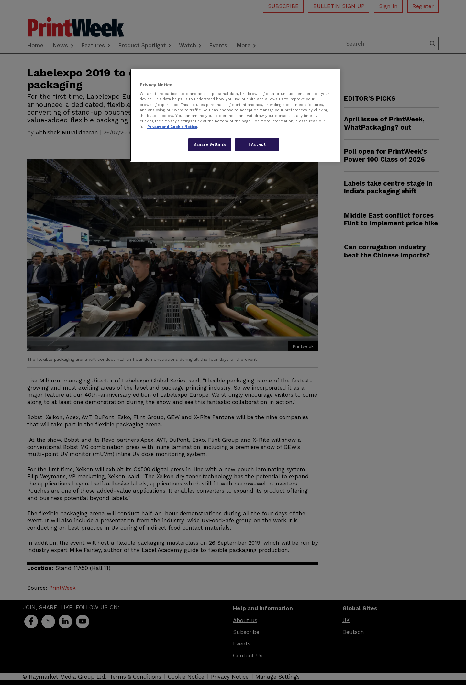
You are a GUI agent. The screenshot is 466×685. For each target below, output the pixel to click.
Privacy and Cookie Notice (172, 126)
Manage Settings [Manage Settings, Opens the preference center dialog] (210, 144)
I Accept (257, 144)
